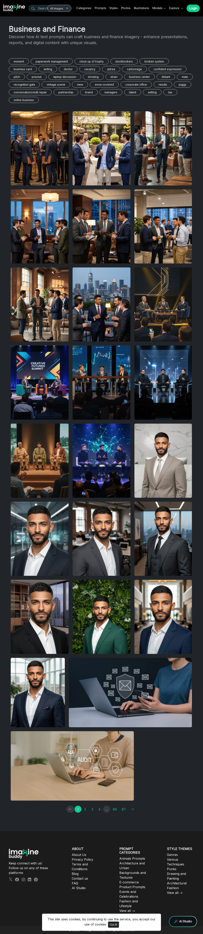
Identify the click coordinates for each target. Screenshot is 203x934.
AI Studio (79, 888)
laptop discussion (64, 76)
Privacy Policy (82, 859)
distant (166, 76)
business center (139, 76)
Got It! (113, 924)
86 (115, 809)
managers (110, 92)
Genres (172, 855)
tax (170, 92)
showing (93, 76)
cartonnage (134, 69)
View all (125, 911)
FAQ (75, 883)
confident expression (168, 69)
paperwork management (52, 61)
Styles (113, 8)
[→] (132, 809)
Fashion (173, 888)
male (185, 76)
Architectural (177, 883)
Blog (75, 874)
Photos (126, 8)
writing (48, 69)
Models (157, 8)
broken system (154, 61)
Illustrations (141, 8)
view (80, 84)
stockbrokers (124, 61)
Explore (174, 8)
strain (113, 76)
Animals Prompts (132, 858)
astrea (111, 69)
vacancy (89, 69)
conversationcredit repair (30, 92)
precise (37, 76)
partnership (65, 92)
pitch (17, 76)
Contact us (80, 878)
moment (19, 61)
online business (24, 100)
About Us (79, 855)
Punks (171, 869)
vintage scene (56, 84)
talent (132, 92)
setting (152, 92)
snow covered (104, 84)
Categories (83, 8)
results (163, 84)
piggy (182, 84)
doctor (68, 69)
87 (124, 809)
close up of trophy (91, 61)
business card (23, 69)
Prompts (100, 8)
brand (89, 92)
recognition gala (24, 84)
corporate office (136, 84)
